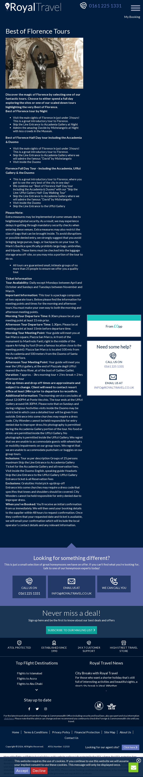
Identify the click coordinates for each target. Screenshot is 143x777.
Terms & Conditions (36, 732)
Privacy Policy (61, 732)
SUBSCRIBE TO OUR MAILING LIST (71, 630)
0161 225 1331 (105, 5)
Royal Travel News (106, 662)
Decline (39, 770)
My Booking (132, 16)
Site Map (109, 732)
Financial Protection (87, 732)
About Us (125, 732)
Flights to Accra (27, 678)
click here (9, 718)
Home (15, 732)
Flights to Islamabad (29, 673)
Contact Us (71, 737)
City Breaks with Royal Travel (96, 673)
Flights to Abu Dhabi (29, 683)
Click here (130, 747)
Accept (22, 770)
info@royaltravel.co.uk (114, 323)
